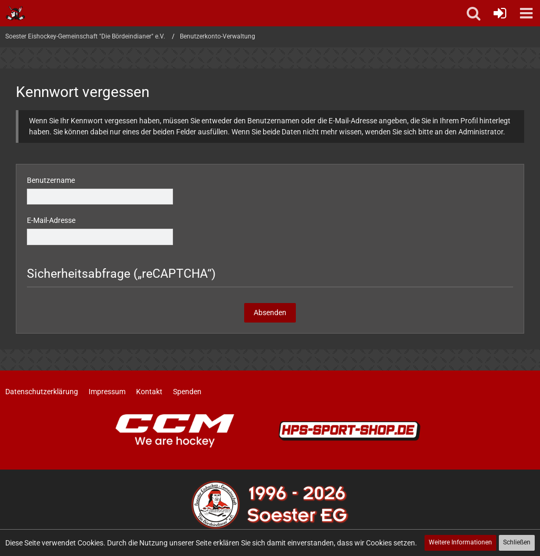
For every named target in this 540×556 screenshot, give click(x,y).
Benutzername (51, 180)
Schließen (517, 542)
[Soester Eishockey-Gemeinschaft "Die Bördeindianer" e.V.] (15, 13)
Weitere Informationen (460, 542)
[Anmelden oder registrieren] (499, 13)
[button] (526, 13)
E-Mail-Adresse (51, 220)
